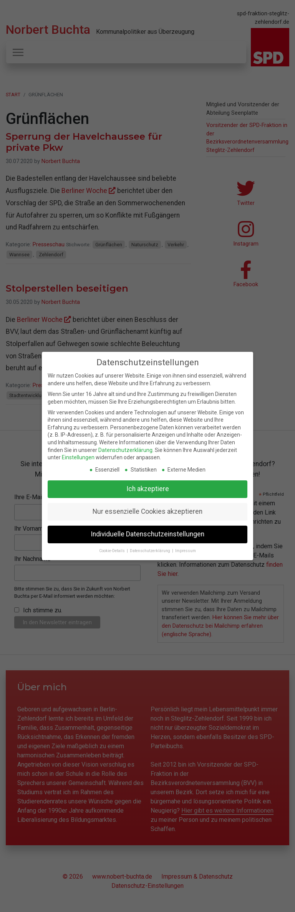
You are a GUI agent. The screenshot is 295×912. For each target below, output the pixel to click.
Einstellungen (78, 457)
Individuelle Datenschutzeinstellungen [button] (147, 534)
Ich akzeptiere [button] (147, 489)
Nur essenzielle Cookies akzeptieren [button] (147, 511)
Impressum (185, 550)
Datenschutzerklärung (125, 450)
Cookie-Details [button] (112, 550)
